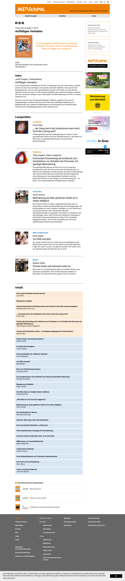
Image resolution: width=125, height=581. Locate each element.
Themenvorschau (59, 2)
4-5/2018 (25, 507)
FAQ (85, 2)
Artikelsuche (47, 540)
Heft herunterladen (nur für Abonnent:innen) (31, 65)
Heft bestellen (20, 67)
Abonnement (47, 525)
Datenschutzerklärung (22, 552)
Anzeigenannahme (70, 522)
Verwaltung (67, 525)
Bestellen (62, 16)
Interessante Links (94, 25)
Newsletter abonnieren (98, 66)
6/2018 (25, 498)
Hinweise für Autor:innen (96, 525)
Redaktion (67, 518)
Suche (96, 2)
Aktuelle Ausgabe (31, 16)
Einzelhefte (47, 529)
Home (49, 2)
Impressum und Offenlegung (25, 556)
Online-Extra (47, 550)
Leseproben (47, 554)
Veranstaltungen (93, 42)
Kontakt (79, 2)
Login (90, 2)
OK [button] (116, 576)
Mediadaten (71, 2)
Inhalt (17, 62)
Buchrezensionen (49, 547)
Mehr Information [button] (9, 578)
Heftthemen (47, 543)
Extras (94, 16)
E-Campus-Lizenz (49, 532)
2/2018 (25, 489)
